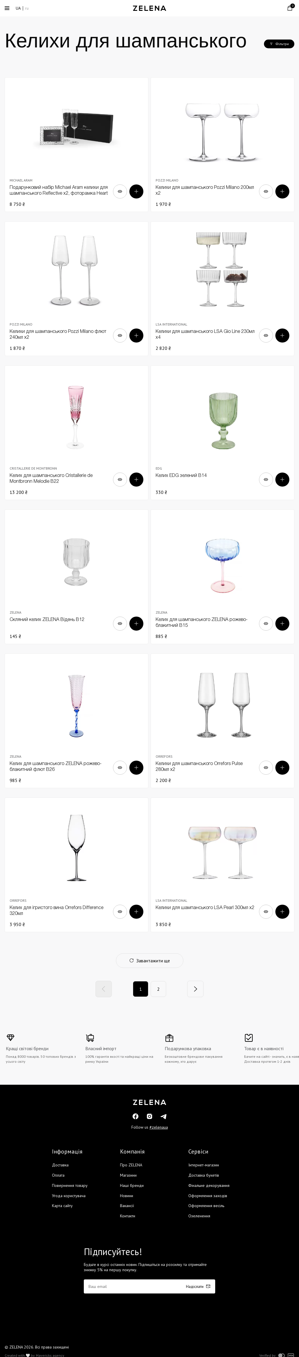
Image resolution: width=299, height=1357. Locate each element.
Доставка (60, 1165)
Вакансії (127, 1205)
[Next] (195, 989)
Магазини (128, 1175)
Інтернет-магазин (203, 1165)
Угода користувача (69, 1195)
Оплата (58, 1175)
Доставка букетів (203, 1175)
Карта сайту (62, 1205)
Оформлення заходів (207, 1195)
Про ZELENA (131, 1165)
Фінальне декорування (209, 1185)
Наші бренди (132, 1185)
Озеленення (199, 1216)
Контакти (127, 1216)
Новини (126, 1195)
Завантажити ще (149, 961)
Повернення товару (70, 1185)
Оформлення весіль (206, 1205)
